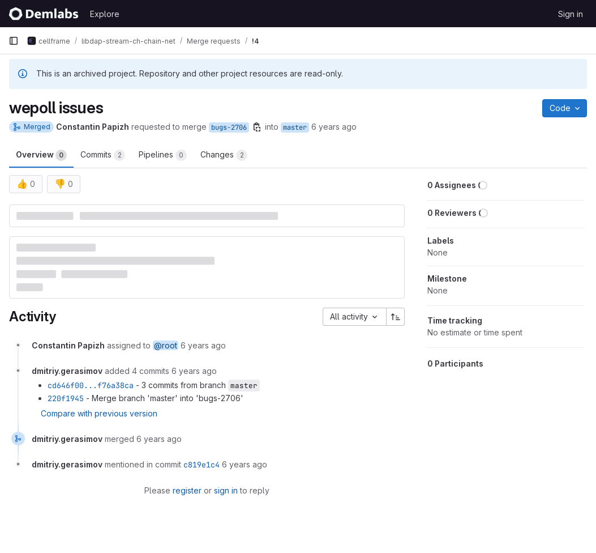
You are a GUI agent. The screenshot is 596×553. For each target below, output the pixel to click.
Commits (102, 155)
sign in (226, 490)
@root (165, 345)
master (295, 127)
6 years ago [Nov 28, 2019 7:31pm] (334, 126)
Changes (223, 155)
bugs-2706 (229, 127)
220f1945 (66, 398)
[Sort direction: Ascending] (396, 317)
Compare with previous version (99, 413)
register (187, 490)
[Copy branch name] (257, 127)
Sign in (570, 14)
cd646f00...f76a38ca (91, 385)
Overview (41, 155)
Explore (104, 14)
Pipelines (163, 155)
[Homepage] (43, 14)
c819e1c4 (201, 465)
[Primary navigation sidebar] (14, 41)
